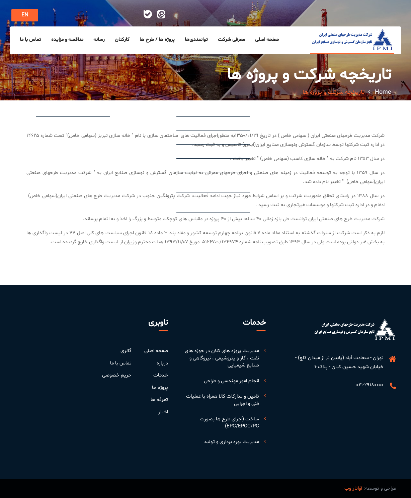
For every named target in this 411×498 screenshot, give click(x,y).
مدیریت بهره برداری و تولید (231, 441)
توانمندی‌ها (196, 39)
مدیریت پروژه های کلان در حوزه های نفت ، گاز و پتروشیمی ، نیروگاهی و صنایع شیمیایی (222, 358)
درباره (162, 363)
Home (383, 92)
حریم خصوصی (117, 375)
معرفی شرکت (231, 39)
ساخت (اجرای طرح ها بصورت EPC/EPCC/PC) (229, 423)
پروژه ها (160, 387)
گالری (126, 350)
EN (24, 15)
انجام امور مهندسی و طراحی (231, 381)
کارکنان (122, 39)
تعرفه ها (159, 399)
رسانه (99, 39)
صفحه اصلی (267, 39)
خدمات (160, 375)
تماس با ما (30, 39)
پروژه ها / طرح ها (157, 39)
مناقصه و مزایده (67, 39)
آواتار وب (353, 488)
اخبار (163, 412)
